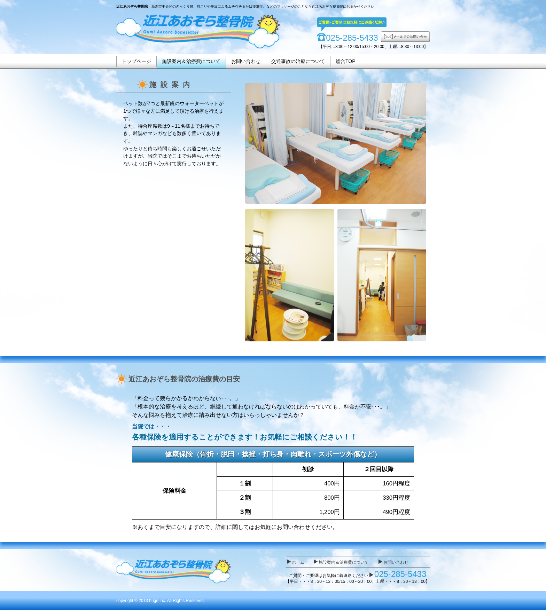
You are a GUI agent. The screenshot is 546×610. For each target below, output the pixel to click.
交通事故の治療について (298, 61)
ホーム (298, 562)
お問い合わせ (245, 61)
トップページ (136, 61)
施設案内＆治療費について (191, 61)
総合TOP (346, 61)
